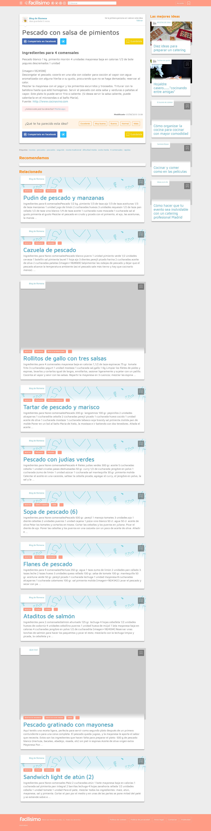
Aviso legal (159, 819)
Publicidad (185, 819)
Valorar (139, 20)
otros (38, 609)
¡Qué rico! (33, 650)
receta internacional (56, 351)
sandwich (49, 770)
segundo (60, 150)
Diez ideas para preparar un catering (170, 48)
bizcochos (51, 191)
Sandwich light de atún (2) (58, 776)
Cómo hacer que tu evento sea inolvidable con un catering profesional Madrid (171, 211)
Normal (125, 123)
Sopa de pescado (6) (50, 511)
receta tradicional (73, 150)
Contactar (172, 819)
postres (39, 191)
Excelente (85, 123)
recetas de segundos (33, 717)
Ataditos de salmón (49, 616)
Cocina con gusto (163, 60)
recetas (32, 150)
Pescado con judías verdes (58, 459)
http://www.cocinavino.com (50, 101)
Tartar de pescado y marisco (61, 406)
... (60, 191)
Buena (114, 123)
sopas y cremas (42, 504)
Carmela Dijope (163, 144)
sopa (54, 504)
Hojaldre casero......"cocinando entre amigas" (170, 88)
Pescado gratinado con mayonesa (68, 724)
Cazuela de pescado (49, 249)
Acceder (180, 3)
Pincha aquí (60, 109)
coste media (103, 150)
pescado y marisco (55, 400)
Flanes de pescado (47, 563)
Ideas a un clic (162, 182)
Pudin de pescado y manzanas (63, 197)
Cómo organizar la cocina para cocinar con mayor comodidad (171, 129)
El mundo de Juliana (164, 102)
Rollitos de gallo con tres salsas (64, 358)
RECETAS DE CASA (164, 22)
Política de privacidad (140, 819)
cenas (70, 717)
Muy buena (100, 123)
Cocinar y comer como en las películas (170, 169)
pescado (51, 243)
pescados (41, 150)
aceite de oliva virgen (54, 717)
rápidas (127, 150)
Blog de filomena (38, 18)
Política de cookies (118, 819)
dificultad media (90, 150)
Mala (136, 123)
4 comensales (116, 150)
